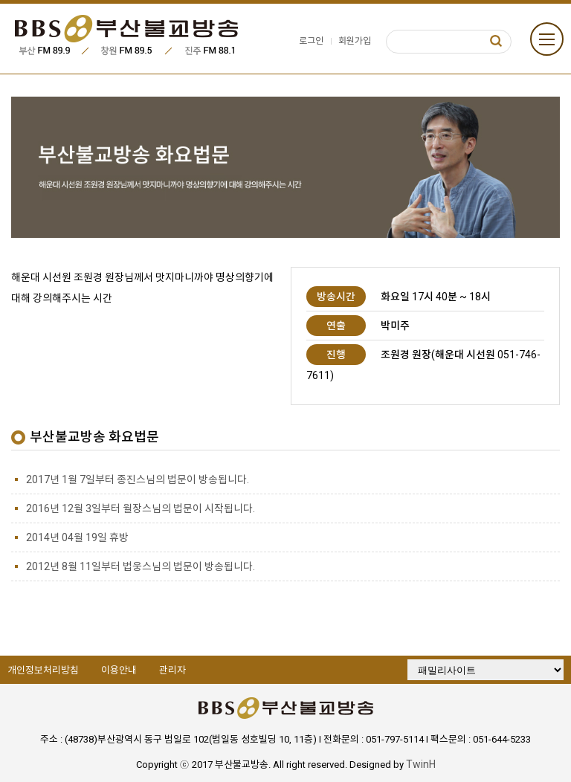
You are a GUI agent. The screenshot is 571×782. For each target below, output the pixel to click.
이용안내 (119, 670)
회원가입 (354, 41)
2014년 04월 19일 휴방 (77, 537)
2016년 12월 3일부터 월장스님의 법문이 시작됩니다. (140, 508)
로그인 (311, 41)
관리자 (172, 670)
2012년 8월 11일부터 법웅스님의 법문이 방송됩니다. (140, 566)
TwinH (421, 764)
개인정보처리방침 (43, 670)
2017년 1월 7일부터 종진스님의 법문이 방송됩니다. (137, 479)
